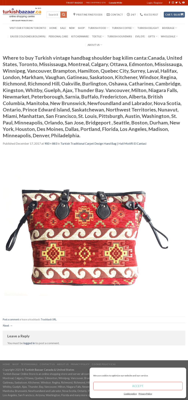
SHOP (81, 28)
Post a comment (11, 319)
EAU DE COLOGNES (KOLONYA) (27, 36)
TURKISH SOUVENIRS (119, 36)
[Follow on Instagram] (173, 2)
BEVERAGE (169, 28)
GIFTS (152, 36)
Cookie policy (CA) (103, 364)
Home (6, 364)
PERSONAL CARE (58, 36)
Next (8, 325)
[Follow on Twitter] (176, 2)
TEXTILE (98, 36)
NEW (72, 28)
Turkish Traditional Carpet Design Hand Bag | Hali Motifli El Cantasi (103, 143)
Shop (15, 364)
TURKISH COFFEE (123, 28)
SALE (63, 28)
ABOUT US (95, 44)
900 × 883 (50, 143)
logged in (29, 343)
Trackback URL (48, 319)
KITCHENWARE (80, 36)
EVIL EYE (140, 36)
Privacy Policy (145, 393)
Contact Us (47, 364)
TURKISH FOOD (98, 28)
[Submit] (63, 15)
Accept (138, 386)
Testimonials (29, 364)
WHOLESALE (169, 36)
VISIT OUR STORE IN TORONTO (28, 28)
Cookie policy (130, 393)
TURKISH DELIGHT (148, 28)
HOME (53, 28)
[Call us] (180, 2)
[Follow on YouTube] (183, 2)
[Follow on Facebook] (169, 2)
